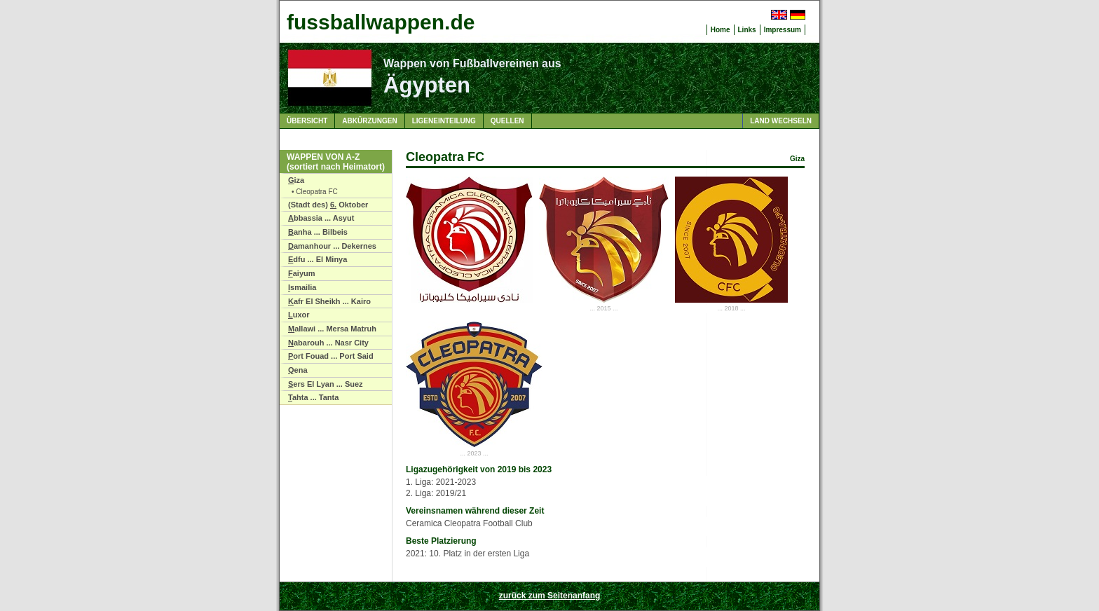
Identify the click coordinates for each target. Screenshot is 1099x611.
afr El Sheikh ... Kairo (329, 301)
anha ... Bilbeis (318, 232)
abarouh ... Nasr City (328, 342)
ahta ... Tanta (313, 397)
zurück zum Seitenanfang (550, 595)
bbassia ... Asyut (321, 218)
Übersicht (307, 121)
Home (720, 30)
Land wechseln (781, 121)
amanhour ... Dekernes (332, 246)
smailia (302, 287)
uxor (299, 314)
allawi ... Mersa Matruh (332, 328)
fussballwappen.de (381, 22)
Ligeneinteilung (444, 121)
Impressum (782, 30)
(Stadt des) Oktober (328, 204)
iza (296, 180)
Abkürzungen (369, 121)
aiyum (301, 273)
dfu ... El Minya (317, 259)
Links (747, 30)
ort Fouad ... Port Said (331, 356)
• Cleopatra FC (315, 191)
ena (298, 370)
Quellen (507, 121)
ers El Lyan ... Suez (325, 384)
